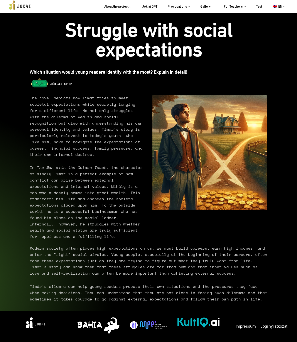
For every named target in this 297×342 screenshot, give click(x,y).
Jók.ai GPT (149, 6)
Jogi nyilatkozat (273, 326)
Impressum (246, 326)
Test (259, 6)
